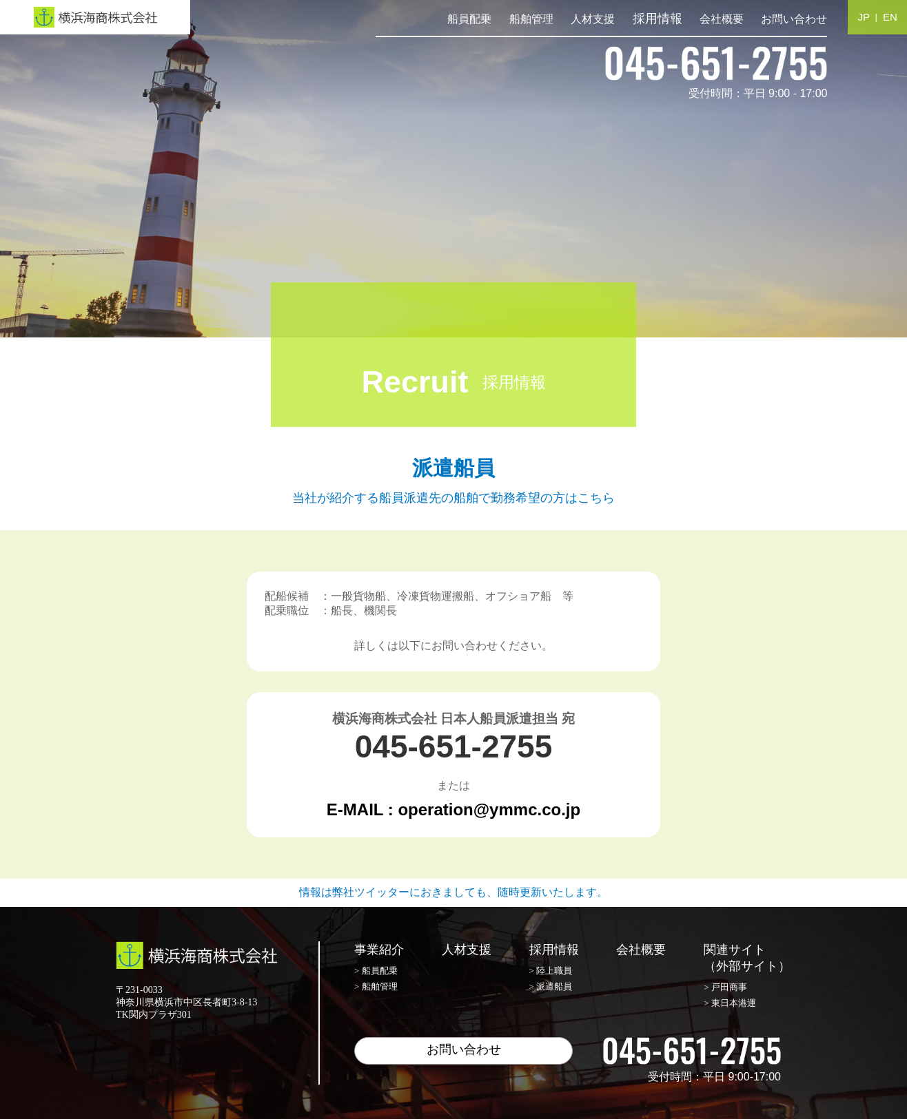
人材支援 (593, 19)
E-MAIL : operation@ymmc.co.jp (453, 809)
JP (864, 17)
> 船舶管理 (376, 986)
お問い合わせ (794, 19)
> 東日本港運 (730, 1003)
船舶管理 (531, 19)
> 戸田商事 (725, 987)
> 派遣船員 (551, 986)
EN (890, 17)
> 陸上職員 (551, 970)
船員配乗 (469, 19)
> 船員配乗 (376, 970)
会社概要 (722, 19)
